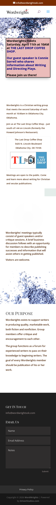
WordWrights (31, 497)
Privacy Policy (26, 489)
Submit (45, 471)
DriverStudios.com (29, 500)
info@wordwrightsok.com (20, 413)
